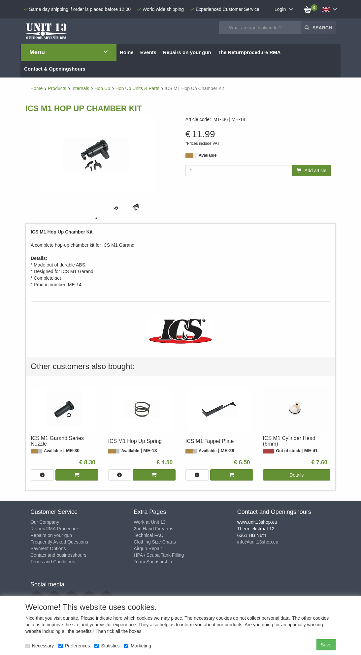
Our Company (44, 522)
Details (296, 475)
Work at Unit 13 (149, 522)
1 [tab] (96, 218)
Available (207, 155)
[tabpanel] (116, 208)
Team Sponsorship (153, 561)
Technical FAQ (148, 535)
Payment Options (48, 548)
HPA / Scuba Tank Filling (159, 555)
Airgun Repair (148, 548)
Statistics (106, 645)
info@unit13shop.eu (258, 542)
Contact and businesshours (58, 555)
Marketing (137, 645)
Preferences (74, 645)
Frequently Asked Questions (59, 542)
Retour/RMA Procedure (54, 528)
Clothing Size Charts (155, 542)
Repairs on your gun (51, 535)
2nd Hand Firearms (153, 528)
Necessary (39, 645)
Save (326, 644)
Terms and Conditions (52, 561)
